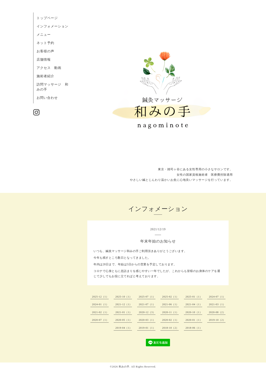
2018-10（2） (170, 327)
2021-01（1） (123, 312)
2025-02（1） (170, 296)
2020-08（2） (217, 312)
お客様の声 (45, 51)
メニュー (44, 34)
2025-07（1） (147, 296)
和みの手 (124, 366)
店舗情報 (44, 59)
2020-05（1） (123, 319)
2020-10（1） (194, 312)
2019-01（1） (147, 327)
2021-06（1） (170, 304)
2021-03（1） (217, 304)
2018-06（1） (194, 327)
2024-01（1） (100, 304)
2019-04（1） (123, 327)
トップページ (47, 18)
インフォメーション (52, 26)
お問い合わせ (47, 97)
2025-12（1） (100, 296)
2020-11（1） (170, 312)
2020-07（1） (100, 319)
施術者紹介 (45, 76)
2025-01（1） (194, 296)
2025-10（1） (123, 296)
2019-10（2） (217, 319)
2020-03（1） (147, 319)
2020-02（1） (170, 319)
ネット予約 (45, 43)
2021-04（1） (194, 304)
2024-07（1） (217, 296)
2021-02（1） (100, 312)
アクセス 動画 (49, 68)
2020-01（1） (194, 319)
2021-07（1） (147, 304)
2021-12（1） (123, 304)
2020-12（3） (147, 312)
